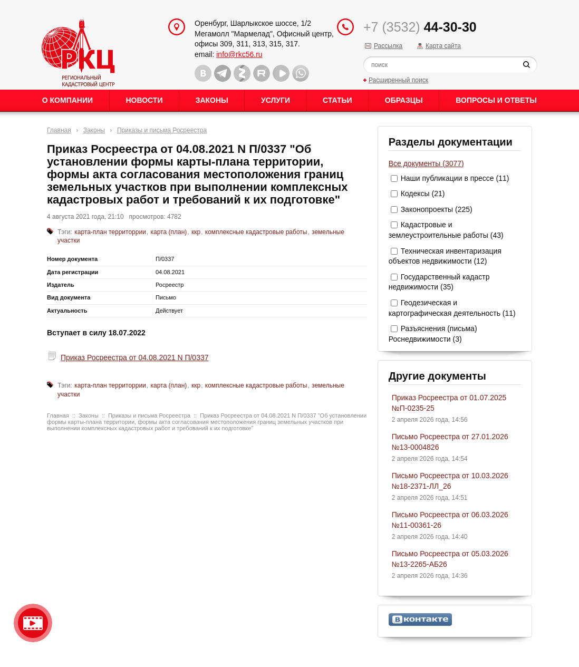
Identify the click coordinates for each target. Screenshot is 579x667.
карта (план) (169, 232)
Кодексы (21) (423, 193)
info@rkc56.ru (239, 54)
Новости (144, 100)
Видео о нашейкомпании (33, 623)
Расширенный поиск (398, 80)
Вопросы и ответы (496, 100)
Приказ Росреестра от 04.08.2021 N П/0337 (135, 357)
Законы (212, 100)
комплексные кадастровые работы (256, 232)
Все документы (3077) (426, 163)
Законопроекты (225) (436, 209)
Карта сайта (443, 46)
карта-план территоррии (110, 232)
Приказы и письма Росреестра (162, 130)
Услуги (275, 100)
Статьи (337, 100)
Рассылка (388, 46)
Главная (59, 130)
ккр (195, 232)
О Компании (67, 100)
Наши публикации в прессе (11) (455, 178)
